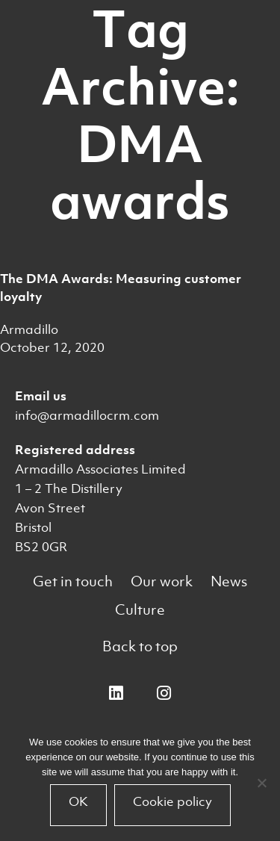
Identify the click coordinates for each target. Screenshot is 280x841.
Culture (140, 610)
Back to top (140, 646)
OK (78, 801)
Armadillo (29, 329)
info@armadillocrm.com (87, 415)
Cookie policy (172, 801)
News (229, 581)
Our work (162, 581)
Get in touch (73, 581)
